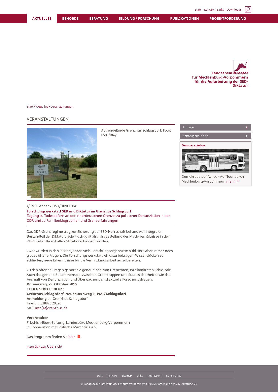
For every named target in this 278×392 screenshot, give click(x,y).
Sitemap (127, 375)
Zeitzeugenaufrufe (195, 136)
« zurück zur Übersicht (44, 346)
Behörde (70, 18)
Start (198, 9)
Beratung (98, 18)
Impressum (154, 375)
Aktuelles (41, 18)
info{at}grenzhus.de (51, 308)
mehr (230, 181)
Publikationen (184, 18)
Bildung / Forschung (139, 18)
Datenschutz (173, 375)
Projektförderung (228, 18)
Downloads (234, 9)
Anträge (188, 127)
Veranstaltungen (62, 106)
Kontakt (209, 9)
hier (71, 336)
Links (220, 9)
